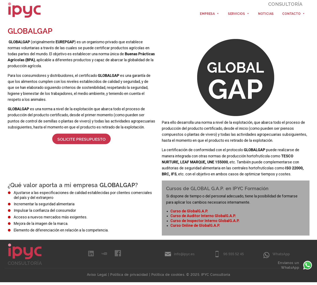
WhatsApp (281, 256)
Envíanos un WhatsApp (295, 265)
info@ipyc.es (184, 256)
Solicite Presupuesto (81, 142)
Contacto (293, 15)
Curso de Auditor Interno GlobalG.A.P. (203, 218)
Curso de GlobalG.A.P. (189, 214)
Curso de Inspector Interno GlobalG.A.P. (205, 223)
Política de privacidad (129, 277)
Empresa (209, 15)
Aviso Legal (97, 277)
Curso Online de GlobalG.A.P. (195, 228)
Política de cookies (167, 277)
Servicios (239, 15)
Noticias (266, 15)
